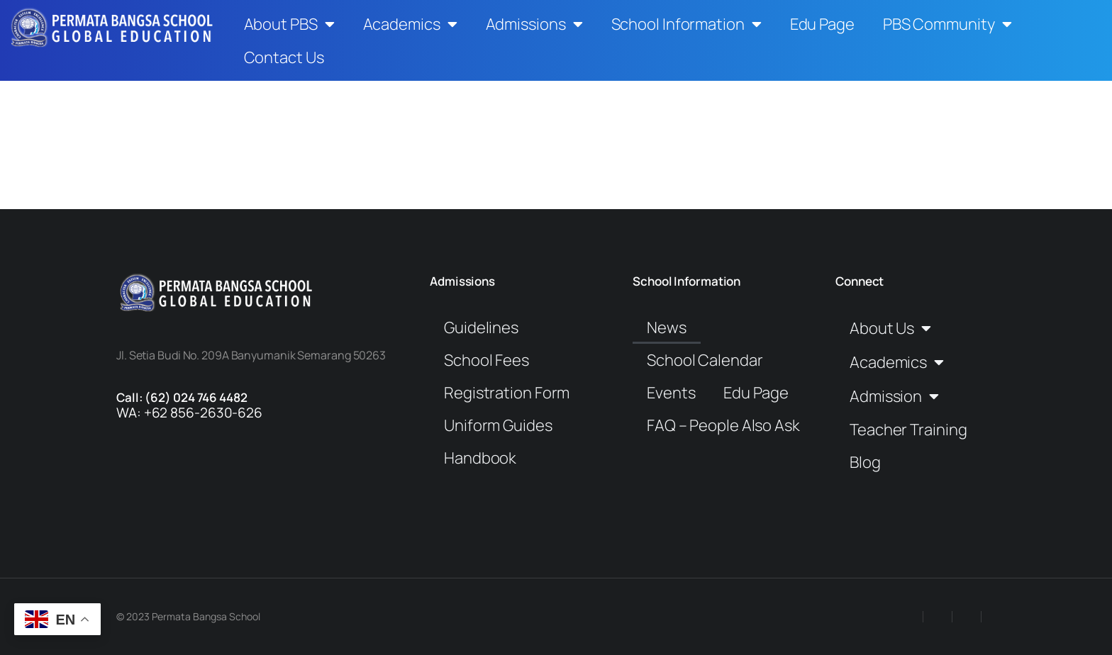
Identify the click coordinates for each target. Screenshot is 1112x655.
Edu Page (822, 24)
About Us (890, 328)
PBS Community (947, 24)
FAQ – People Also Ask (723, 425)
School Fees (486, 360)
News (666, 327)
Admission (894, 396)
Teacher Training (908, 429)
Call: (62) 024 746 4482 (182, 397)
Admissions (534, 24)
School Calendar (705, 360)
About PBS (289, 24)
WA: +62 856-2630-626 (189, 412)
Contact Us (284, 57)
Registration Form (506, 392)
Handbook (480, 458)
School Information (686, 24)
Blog (865, 462)
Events (671, 392)
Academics (410, 24)
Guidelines (481, 327)
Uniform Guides (498, 425)
